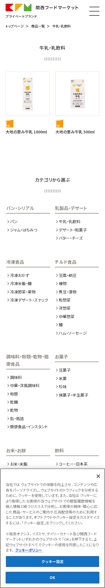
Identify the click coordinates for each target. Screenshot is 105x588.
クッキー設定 (52, 562)
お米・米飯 (18, 464)
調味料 (16, 377)
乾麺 (14, 402)
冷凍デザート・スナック (29, 300)
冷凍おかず (19, 275)
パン (13, 221)
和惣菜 (65, 300)
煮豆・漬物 (67, 292)
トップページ (15, 26)
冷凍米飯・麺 (21, 283)
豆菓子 (65, 370)
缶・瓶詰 (17, 418)
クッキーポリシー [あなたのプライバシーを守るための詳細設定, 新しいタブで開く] (28, 551)
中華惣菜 (66, 316)
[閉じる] (98, 477)
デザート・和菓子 (73, 230)
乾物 (14, 410)
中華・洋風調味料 (24, 385)
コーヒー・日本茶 (73, 464)
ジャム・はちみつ (23, 230)
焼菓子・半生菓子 (73, 395)
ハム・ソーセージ (73, 333)
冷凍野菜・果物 (23, 292)
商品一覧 (38, 26)
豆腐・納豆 (67, 275)
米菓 (63, 378)
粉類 (14, 394)
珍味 (63, 386)
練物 (63, 283)
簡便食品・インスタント (29, 426)
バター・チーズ (71, 238)
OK (52, 578)
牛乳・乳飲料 (61, 26)
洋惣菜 (65, 308)
